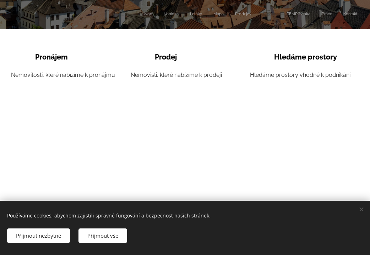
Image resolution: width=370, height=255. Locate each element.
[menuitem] (268, 14)
